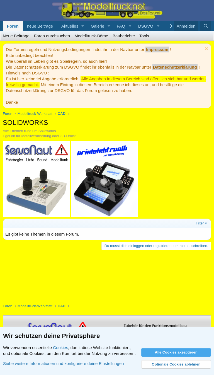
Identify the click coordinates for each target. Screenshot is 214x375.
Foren (13, 26)
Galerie (97, 26)
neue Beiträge (40, 26)
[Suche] (205, 26)
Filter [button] (200, 223)
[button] (83, 26)
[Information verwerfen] (205, 49)
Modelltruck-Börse (91, 35)
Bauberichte (124, 35)
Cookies (60, 347)
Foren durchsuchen (52, 35)
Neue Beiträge (16, 35)
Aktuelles (69, 26)
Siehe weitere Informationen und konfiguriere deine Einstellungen (63, 363)
